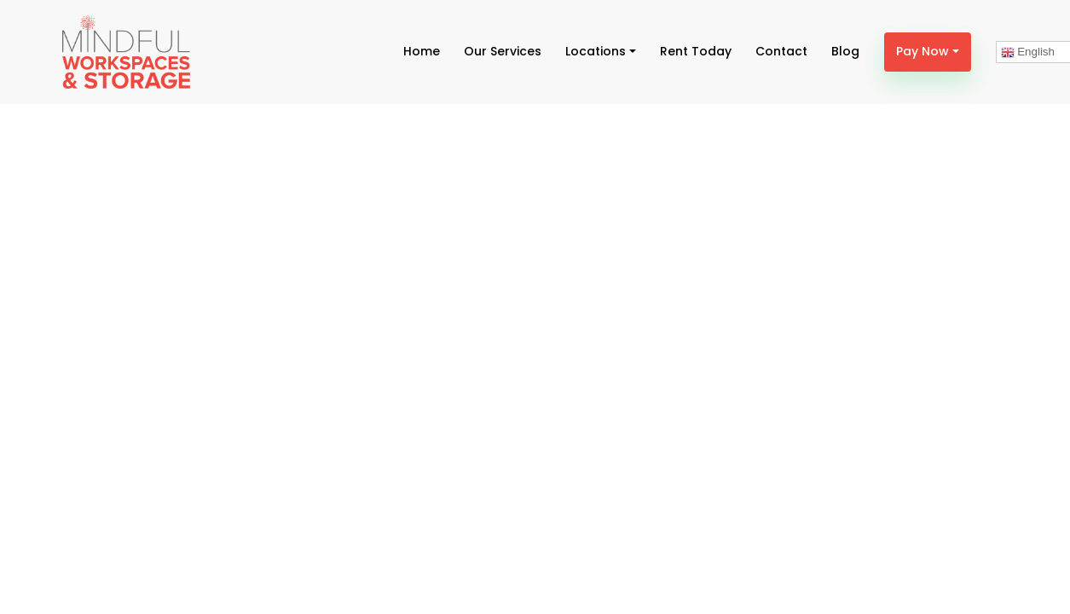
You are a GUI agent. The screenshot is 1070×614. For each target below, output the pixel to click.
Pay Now (922, 51)
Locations (595, 51)
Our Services (502, 51)
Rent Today (696, 51)
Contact (781, 51)
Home (421, 51)
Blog (845, 51)
